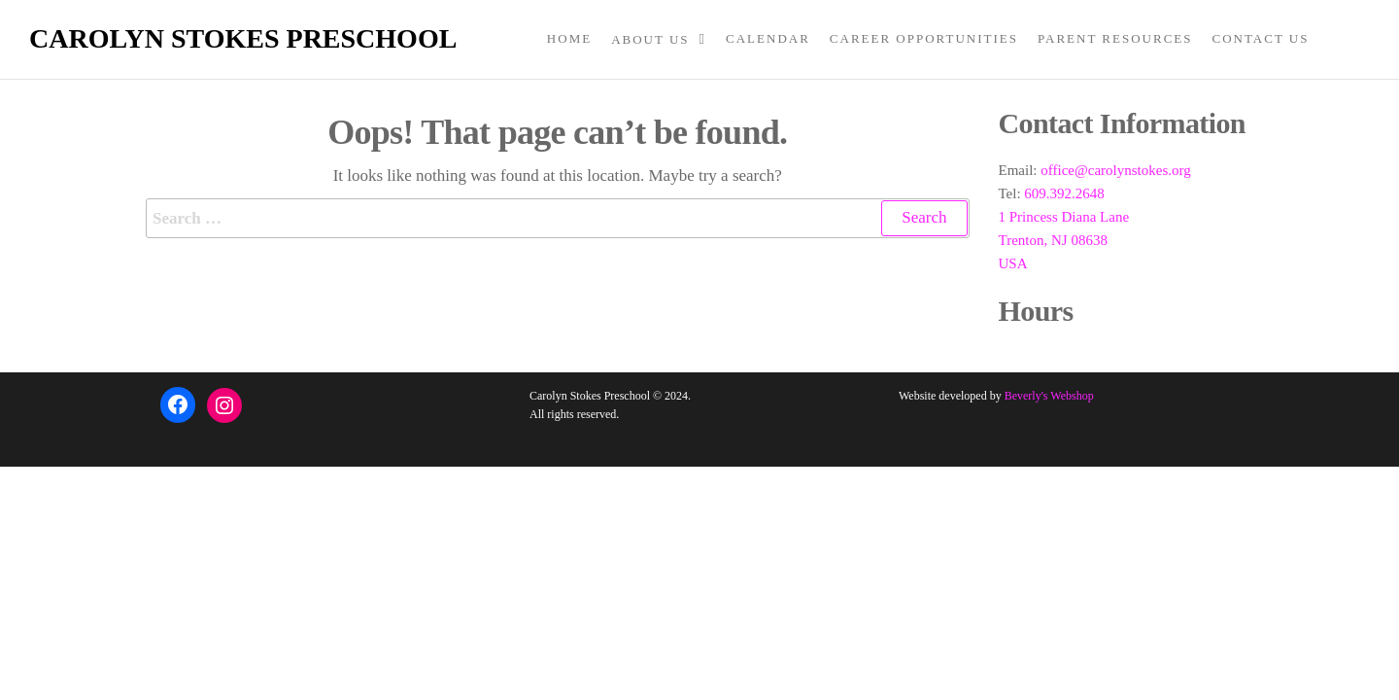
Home (569, 38)
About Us (650, 39)
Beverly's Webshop (1049, 395)
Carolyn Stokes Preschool (243, 38)
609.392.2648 (1064, 193)
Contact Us (1261, 38)
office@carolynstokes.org (1115, 170)
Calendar (768, 38)
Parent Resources (1115, 38)
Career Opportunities (924, 38)
